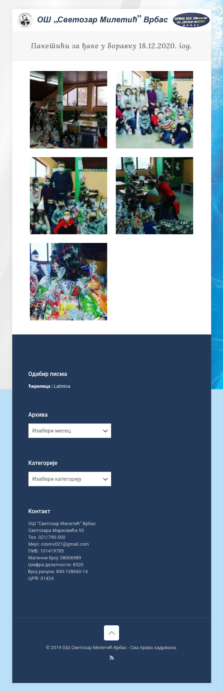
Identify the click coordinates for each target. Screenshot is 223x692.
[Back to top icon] (111, 632)
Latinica (62, 386)
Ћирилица (39, 386)
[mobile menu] (201, 20)
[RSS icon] (111, 658)
